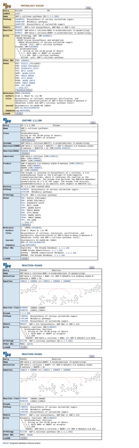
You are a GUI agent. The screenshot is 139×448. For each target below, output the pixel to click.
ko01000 (33, 47)
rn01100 (24, 319)
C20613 (53, 157)
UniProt (28, 90)
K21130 (24, 195)
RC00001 (24, 308)
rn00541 (24, 317)
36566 (30, 436)
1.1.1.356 (52, 17)
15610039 (25, 93)
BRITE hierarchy (28, 140)
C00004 (36, 166)
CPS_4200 (25, 86)
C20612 (78, 164)
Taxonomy (20, 90)
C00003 (36, 159)
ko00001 (47, 36)
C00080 (33, 170)
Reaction (25, 154)
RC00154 (24, 311)
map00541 (19, 19)
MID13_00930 (27, 76)
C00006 (37, 161)
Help (88, 8)
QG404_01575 (28, 73)
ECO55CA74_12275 (29, 69)
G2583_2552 (27, 66)
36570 (30, 345)
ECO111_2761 (27, 64)
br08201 (51, 328)
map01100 (19, 22)
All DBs (19, 114)
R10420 (18, 30)
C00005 (37, 168)
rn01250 (24, 322)
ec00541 (25, 190)
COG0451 (25, 61)
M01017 (18, 27)
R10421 (18, 33)
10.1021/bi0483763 (29, 108)
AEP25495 (24, 111)
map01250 (19, 24)
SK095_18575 (28, 81)
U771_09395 (27, 78)
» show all (21, 88)
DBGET (6, 444)
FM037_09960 (28, 83)
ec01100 (25, 192)
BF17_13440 (27, 71)
